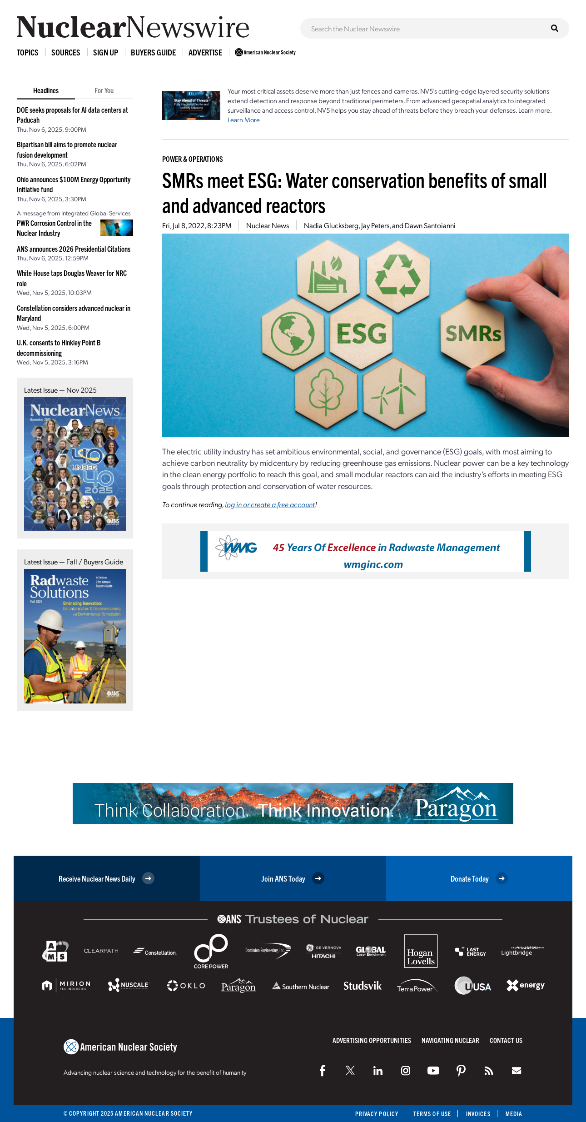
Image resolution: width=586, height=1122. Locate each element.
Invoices (478, 1113)
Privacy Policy (376, 1113)
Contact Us (506, 1040)
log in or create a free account (270, 504)
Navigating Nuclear (450, 1040)
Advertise (205, 52)
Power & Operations (192, 158)
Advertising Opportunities (372, 1040)
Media (514, 1113)
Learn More (244, 119)
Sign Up (105, 52)
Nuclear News (267, 225)
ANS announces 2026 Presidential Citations (73, 248)
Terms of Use (432, 1113)
